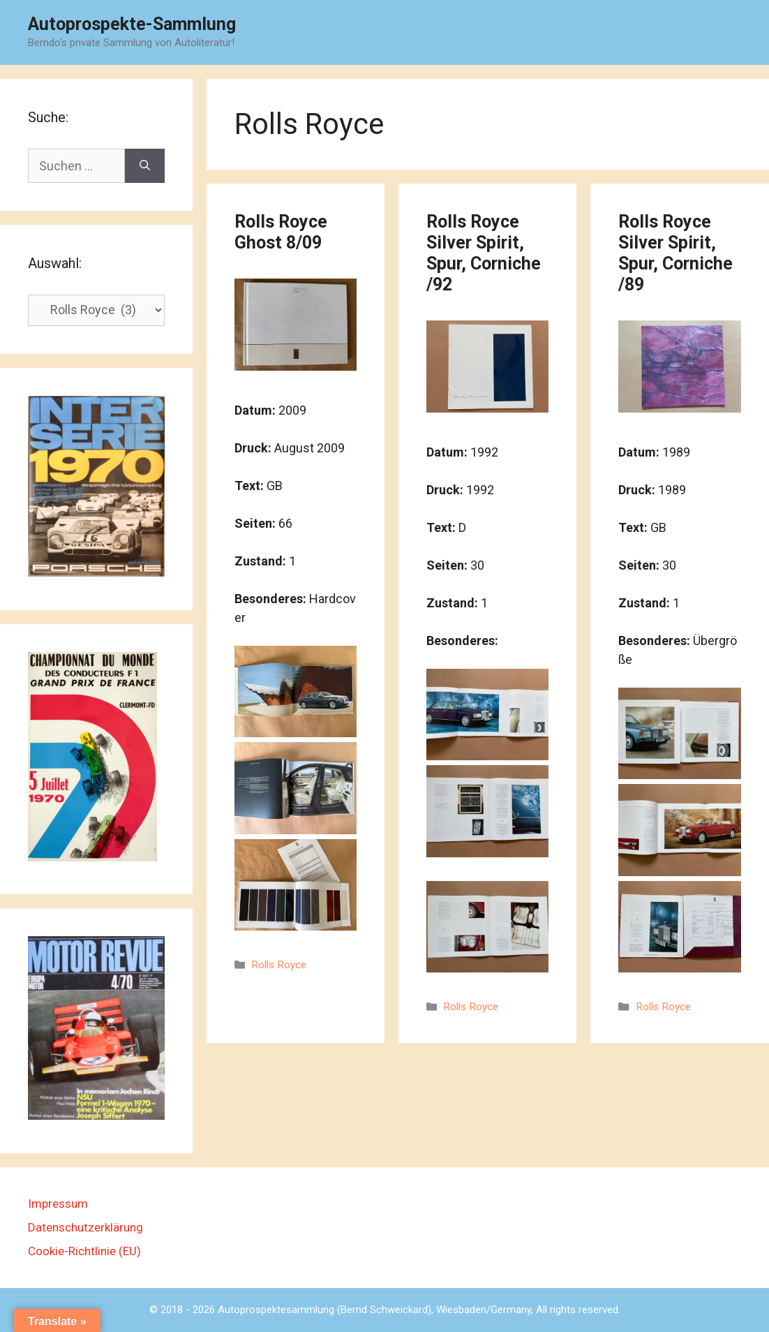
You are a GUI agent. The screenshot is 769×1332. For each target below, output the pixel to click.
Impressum (58, 1204)
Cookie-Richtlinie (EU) (84, 1251)
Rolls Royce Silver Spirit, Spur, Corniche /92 (483, 253)
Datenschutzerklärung (85, 1227)
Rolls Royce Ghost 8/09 (280, 232)
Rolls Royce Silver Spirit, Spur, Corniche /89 (675, 253)
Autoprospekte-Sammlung (132, 24)
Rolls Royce (278, 965)
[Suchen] (145, 166)
